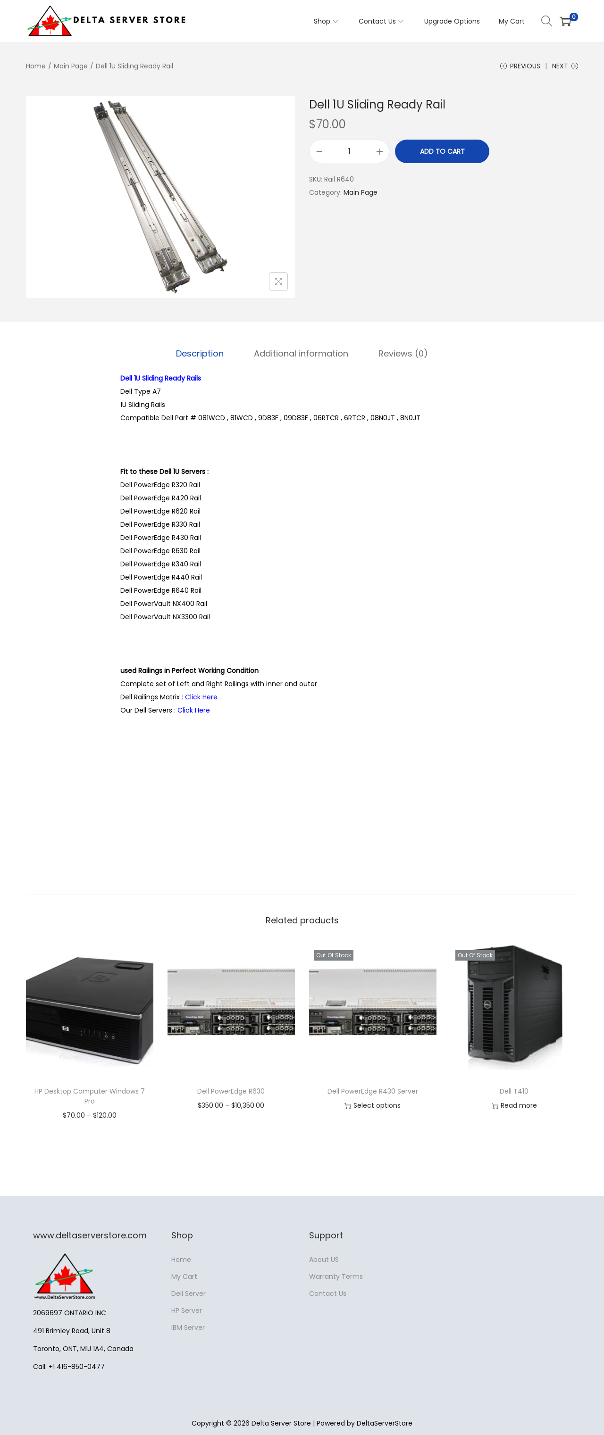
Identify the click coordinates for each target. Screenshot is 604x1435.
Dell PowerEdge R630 (231, 1091)
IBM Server (188, 1327)
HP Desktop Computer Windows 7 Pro (89, 1096)
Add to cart (442, 151)
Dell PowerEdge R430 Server (372, 1091)
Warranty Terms (336, 1276)
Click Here (201, 697)
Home (36, 66)
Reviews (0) (403, 353)
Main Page (71, 66)
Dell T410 (514, 1091)
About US (324, 1259)
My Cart (184, 1276)
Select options (372, 1106)
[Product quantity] (349, 151)
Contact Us (327, 1293)
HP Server (186, 1310)
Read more (514, 1106)
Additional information (301, 353)
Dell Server (188, 1293)
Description (200, 353)
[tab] (200, 353)
